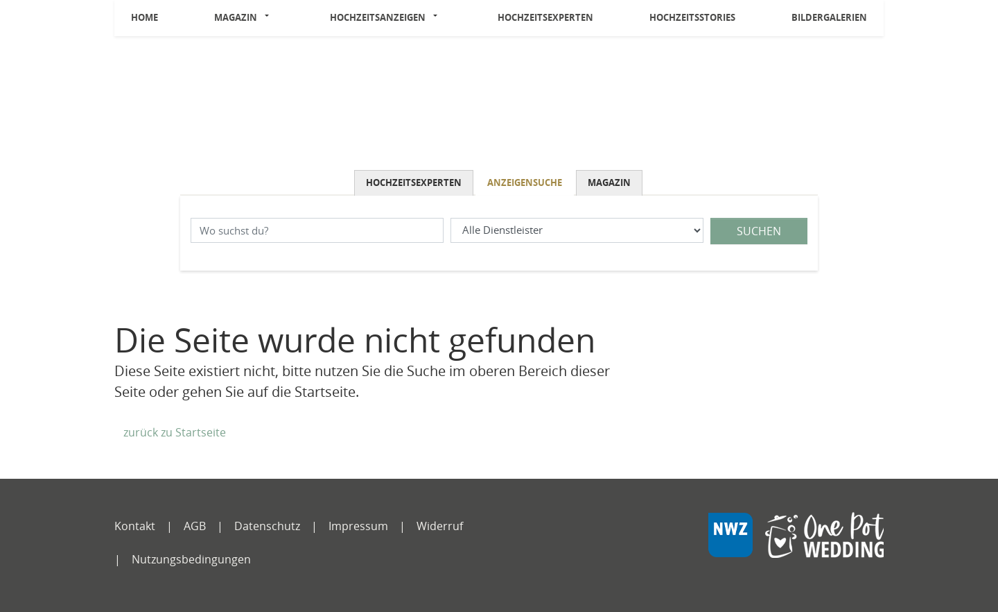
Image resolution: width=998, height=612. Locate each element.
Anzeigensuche (524, 182)
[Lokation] (317, 231)
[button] (271, 18)
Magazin (235, 17)
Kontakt (134, 526)
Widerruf (440, 526)
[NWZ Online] (796, 545)
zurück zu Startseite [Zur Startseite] (174, 432)
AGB (195, 526)
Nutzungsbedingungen (191, 559)
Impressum (358, 526)
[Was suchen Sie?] (576, 231)
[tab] (414, 183)
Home (144, 17)
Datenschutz (267, 526)
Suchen (759, 231)
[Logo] (499, 106)
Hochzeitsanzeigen (378, 17)
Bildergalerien (829, 17)
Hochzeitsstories (692, 17)
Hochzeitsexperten (545, 17)
